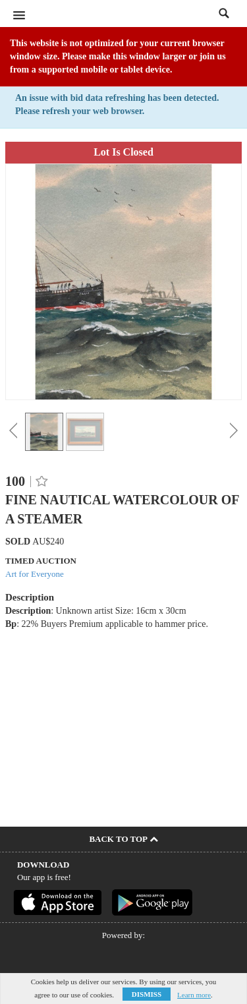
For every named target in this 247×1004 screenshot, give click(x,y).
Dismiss (146, 994)
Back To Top (123, 839)
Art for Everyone (34, 574)
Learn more (194, 995)
